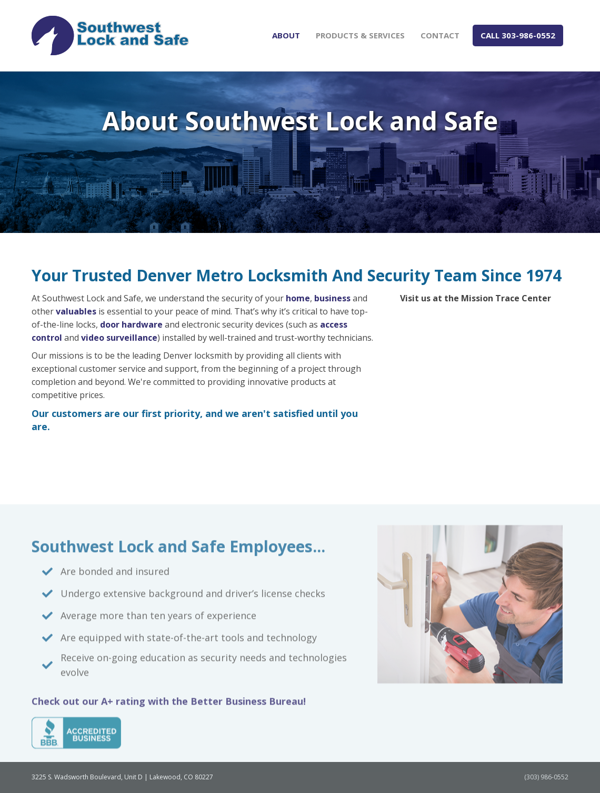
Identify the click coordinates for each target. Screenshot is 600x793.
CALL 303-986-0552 (518, 35)
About (286, 35)
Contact (440, 35)
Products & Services (360, 35)
